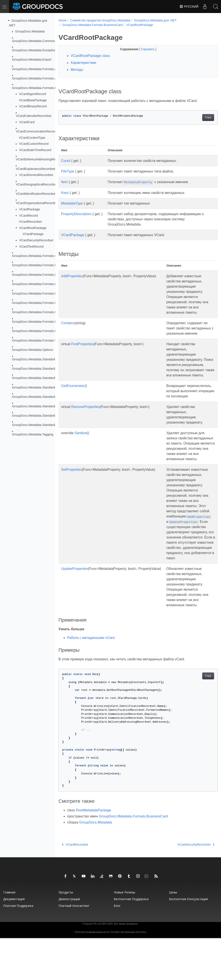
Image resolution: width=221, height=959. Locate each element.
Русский (188, 6)
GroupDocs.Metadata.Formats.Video (37, 340)
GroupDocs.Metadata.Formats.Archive (38, 69)
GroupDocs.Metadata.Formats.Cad (36, 256)
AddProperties (72, 276)
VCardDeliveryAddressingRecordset (40, 159)
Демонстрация (69, 920)
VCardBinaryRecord (33, 106)
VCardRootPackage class (90, 56)
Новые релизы (124, 913)
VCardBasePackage (33, 100)
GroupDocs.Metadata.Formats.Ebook (37, 274)
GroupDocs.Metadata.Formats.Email (37, 284)
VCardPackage (29, 209)
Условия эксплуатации (122, 952)
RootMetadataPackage (93, 831)
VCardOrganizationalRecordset (37, 203)
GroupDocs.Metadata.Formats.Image (37, 303)
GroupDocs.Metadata (30, 31)
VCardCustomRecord (34, 143)
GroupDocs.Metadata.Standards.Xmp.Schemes (45, 425)
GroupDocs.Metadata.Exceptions (35, 50)
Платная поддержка (18, 926)
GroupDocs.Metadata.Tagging (32, 434)
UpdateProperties (74, 589)
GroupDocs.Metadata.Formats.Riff (35, 331)
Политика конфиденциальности (92, 952)
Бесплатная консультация (188, 920)
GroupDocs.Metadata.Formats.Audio (37, 78)
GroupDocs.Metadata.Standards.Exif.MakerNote (45, 378)
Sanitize (80, 443)
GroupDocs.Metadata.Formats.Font (36, 293)
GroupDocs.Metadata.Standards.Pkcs (38, 396)
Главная (9, 913)
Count (65, 161)
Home (62, 20)
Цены (173, 913)
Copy (197, 117)
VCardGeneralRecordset (36, 175)
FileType (67, 171)
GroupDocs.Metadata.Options (32, 349)
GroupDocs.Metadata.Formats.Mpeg (37, 312)
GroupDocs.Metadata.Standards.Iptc (37, 387)
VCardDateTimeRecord (35, 150)
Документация (14, 920)
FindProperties (82, 344)
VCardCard (27, 122)
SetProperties (71, 485)
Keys (65, 193)
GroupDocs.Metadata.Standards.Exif (37, 368)
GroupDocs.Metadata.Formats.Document (40, 265)
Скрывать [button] (143, 49)
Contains (68, 323)
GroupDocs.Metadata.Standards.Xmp (38, 415)
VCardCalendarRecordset (33, 116)
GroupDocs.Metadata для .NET (155, 20)
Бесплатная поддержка (131, 920)
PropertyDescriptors (76, 214)
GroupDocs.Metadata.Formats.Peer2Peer (40, 321)
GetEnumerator (73, 391)
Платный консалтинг (73, 926)
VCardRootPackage (32, 228)
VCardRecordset (30, 221)
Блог (117, 926)
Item (64, 182)
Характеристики (83, 62)
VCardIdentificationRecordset (36, 193)
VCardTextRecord (31, 246)
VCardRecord (28, 215)
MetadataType (72, 203)
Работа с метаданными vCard (91, 658)
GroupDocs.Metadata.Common (33, 40)
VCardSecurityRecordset (36, 240)
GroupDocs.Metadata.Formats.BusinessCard (43, 87)
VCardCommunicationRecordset (38, 131)
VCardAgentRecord (32, 94)
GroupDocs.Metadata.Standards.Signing (40, 406)
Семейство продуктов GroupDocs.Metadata (100, 20)
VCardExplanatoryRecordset (35, 168)
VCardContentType (32, 137)
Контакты (141, 952)
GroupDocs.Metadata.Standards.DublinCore (42, 359)
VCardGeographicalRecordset (36, 184)
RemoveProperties (85, 417)
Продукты (65, 913)
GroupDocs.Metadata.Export (31, 59)
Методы (77, 69)
